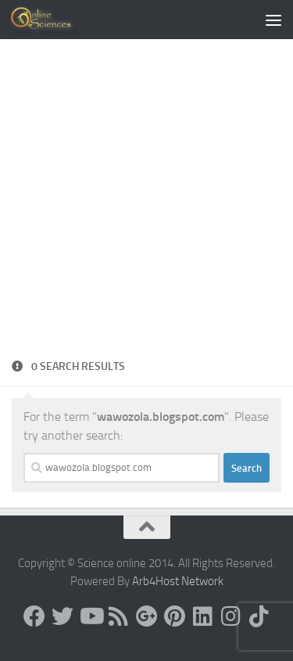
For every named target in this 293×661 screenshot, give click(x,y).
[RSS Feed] (119, 616)
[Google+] (147, 616)
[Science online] (34, 616)
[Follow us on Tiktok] (259, 616)
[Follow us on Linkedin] (203, 616)
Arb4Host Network (177, 581)
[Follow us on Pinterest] (175, 616)
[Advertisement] (146, 203)
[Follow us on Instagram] (231, 616)
